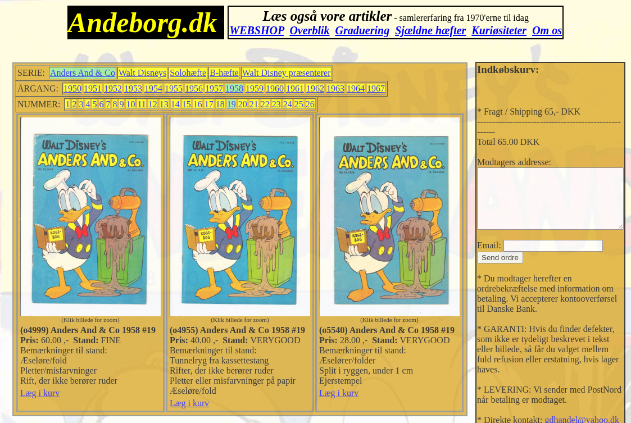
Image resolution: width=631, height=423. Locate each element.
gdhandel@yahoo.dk (569, 401)
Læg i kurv (33, 393)
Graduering (362, 30)
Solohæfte (182, 73)
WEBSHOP (256, 30)
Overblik (309, 30)
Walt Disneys (136, 73)
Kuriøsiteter (498, 30)
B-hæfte (218, 73)
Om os (547, 30)
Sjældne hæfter (430, 30)
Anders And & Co (76, 73)
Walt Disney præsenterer (280, 73)
